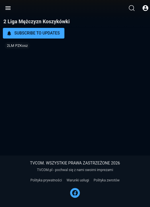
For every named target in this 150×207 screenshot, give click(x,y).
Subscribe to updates (33, 33)
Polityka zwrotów (107, 180)
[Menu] (8, 8)
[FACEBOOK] (75, 193)
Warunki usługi (77, 180)
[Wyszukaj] (132, 8)
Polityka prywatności (46, 180)
